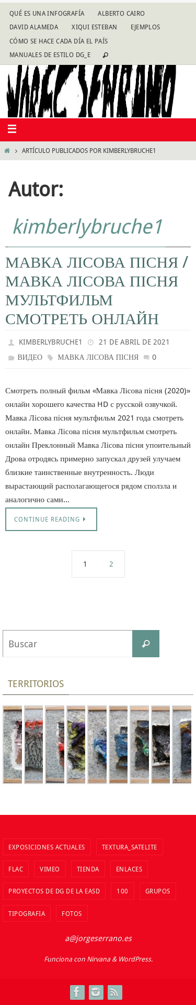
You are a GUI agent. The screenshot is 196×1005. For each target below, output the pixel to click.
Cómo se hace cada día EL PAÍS (58, 41)
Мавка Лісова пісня (98, 357)
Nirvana (98, 959)
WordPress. (135, 959)
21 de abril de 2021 (134, 342)
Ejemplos (145, 27)
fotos (72, 913)
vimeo (50, 869)
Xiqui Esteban (94, 27)
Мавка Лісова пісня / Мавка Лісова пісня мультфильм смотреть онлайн (96, 290)
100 (123, 891)
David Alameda (33, 27)
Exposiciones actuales (46, 847)
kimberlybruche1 (87, 226)
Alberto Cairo (121, 13)
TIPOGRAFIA (26, 913)
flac (15, 869)
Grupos (157, 891)
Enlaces (129, 869)
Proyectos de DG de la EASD (54, 891)
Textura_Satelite (129, 847)
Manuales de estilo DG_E (49, 54)
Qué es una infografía (46, 13)
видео (29, 357)
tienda (88, 869)
